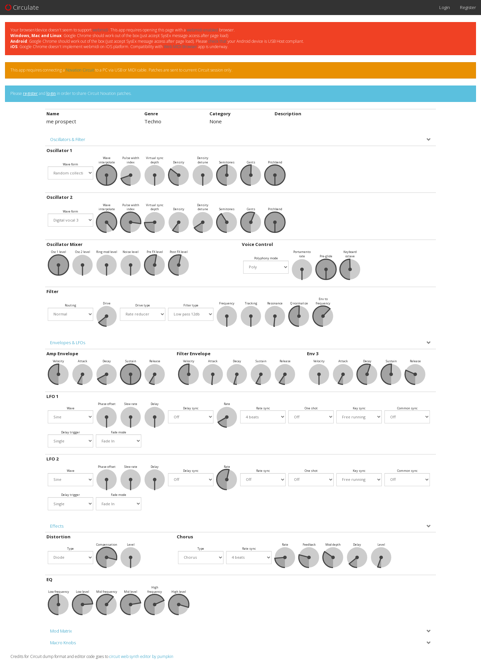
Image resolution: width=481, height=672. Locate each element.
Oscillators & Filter (67, 139)
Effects (56, 526)
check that (217, 41)
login (51, 93)
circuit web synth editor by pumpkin (141, 656)
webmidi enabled (202, 30)
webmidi (100, 30)
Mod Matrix (61, 631)
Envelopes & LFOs (67, 343)
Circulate (22, 7)
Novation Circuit (80, 70)
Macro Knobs (63, 643)
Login (444, 7)
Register (468, 7)
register (30, 93)
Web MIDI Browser (180, 46)
